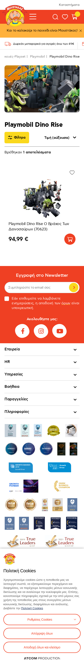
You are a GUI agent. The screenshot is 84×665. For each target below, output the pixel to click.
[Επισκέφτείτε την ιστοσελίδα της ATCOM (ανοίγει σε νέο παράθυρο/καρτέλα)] (42, 658)
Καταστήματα (69, 5)
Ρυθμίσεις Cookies (39, 619)
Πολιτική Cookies (32, 608)
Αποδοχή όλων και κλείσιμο (42, 647)
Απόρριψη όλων (42, 633)
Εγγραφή (73, 287)
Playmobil (37, 56)
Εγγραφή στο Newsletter (42, 275)
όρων (65, 303)
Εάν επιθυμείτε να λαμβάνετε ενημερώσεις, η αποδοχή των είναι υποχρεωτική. (41, 303)
